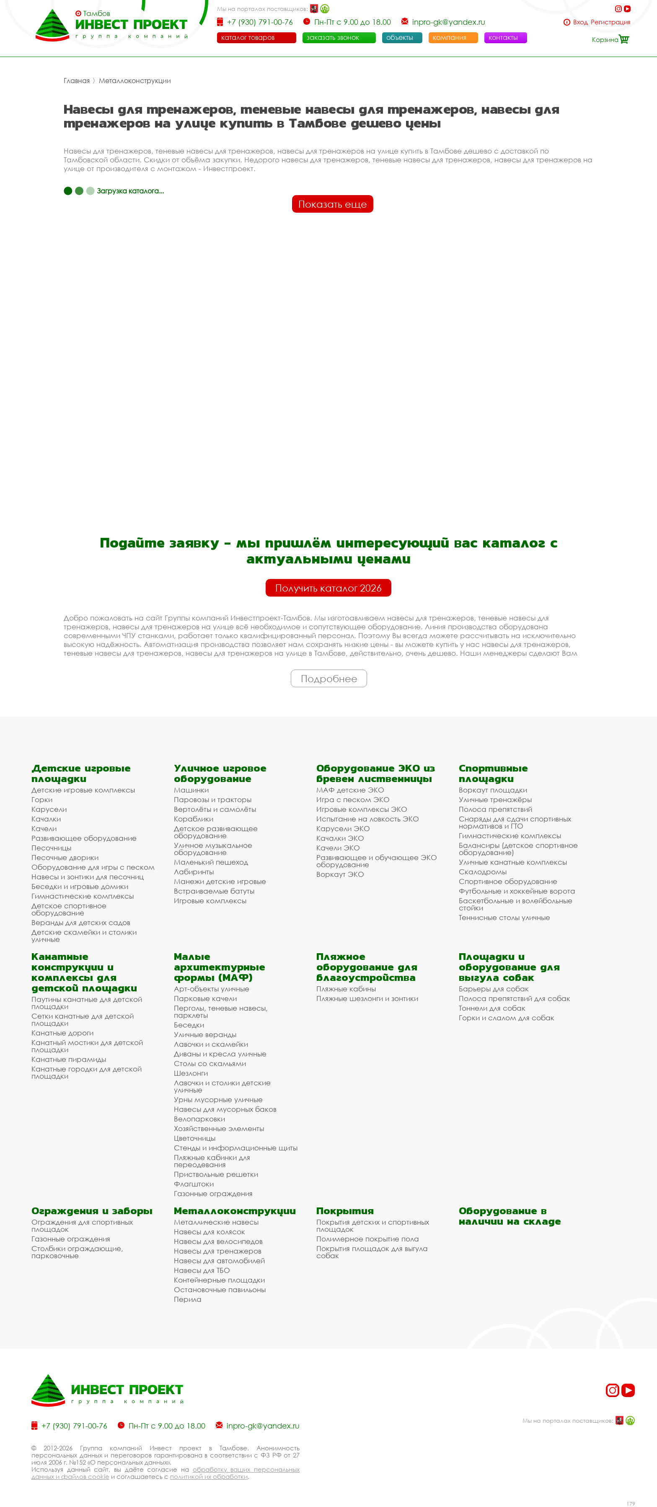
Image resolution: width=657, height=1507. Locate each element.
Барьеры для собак (494, 988)
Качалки (46, 818)
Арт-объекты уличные (211, 988)
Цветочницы (194, 1138)
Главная (77, 80)
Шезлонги (191, 1073)
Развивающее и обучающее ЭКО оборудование (376, 861)
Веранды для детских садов (80, 922)
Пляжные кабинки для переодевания (212, 1161)
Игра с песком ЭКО (353, 799)
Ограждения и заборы (92, 1210)
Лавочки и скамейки (211, 1044)
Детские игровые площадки (81, 773)
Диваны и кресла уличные (220, 1053)
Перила (188, 1299)
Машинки (191, 789)
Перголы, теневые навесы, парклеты (221, 1011)
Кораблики (193, 818)
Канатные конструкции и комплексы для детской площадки (84, 972)
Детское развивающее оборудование (216, 832)
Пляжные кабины (346, 988)
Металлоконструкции (135, 80)
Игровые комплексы (210, 900)
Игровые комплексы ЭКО (361, 809)
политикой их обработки (209, 1476)
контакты (503, 37)
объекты (399, 37)
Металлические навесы (216, 1221)
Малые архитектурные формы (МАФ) (219, 967)
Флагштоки (194, 1183)
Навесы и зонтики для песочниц (87, 876)
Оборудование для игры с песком (93, 867)
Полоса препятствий (495, 809)
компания (449, 37)
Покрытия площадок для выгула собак (372, 1252)
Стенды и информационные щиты (235, 1147)
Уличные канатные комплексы (513, 862)
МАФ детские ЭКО (350, 789)
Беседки (189, 1024)
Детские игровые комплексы (83, 789)
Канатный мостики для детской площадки (87, 1046)
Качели (44, 828)
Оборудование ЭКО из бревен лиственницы (375, 773)
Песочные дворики (64, 857)
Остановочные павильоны (220, 1289)
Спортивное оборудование (508, 881)
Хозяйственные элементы (219, 1128)
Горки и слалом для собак (506, 1017)
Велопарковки (199, 1118)
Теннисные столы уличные (504, 917)
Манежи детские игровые (220, 881)
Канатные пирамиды (68, 1059)
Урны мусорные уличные (218, 1099)
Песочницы (51, 847)
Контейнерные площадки (219, 1279)
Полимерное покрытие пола (367, 1238)
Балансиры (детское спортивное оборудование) (518, 849)
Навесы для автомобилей (219, 1260)
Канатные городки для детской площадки (86, 1072)
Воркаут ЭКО (340, 874)
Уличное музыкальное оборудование (213, 849)
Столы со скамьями (210, 1063)
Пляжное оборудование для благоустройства (366, 967)
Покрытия (345, 1210)
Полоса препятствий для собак (514, 998)
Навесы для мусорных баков (225, 1109)
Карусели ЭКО (343, 828)
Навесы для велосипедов (218, 1241)
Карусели (49, 809)
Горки (41, 799)
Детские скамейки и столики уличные (84, 935)
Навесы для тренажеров (217, 1250)
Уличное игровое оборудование (220, 773)
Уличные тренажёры (495, 799)
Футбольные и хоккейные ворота (517, 890)
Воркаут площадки (493, 789)
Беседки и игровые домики (79, 886)
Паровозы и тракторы (212, 799)
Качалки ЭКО (340, 838)
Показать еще (332, 204)
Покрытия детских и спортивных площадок (372, 1225)
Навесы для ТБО (202, 1270)
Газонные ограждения (213, 1193)
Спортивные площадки (493, 773)
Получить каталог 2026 (328, 588)
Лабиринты (194, 871)
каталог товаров (247, 37)
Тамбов (96, 13)
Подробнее (329, 678)
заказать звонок (333, 37)
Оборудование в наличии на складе (510, 1215)
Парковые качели (205, 998)
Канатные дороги (62, 1032)
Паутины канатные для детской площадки (86, 1003)
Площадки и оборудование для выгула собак (509, 967)
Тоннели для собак (492, 1008)
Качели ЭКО (338, 847)
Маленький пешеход (211, 862)
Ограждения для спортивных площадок (82, 1225)
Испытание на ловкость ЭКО (367, 818)
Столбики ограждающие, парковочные (77, 1252)
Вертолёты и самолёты (215, 809)
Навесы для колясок (209, 1231)
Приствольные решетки (216, 1174)
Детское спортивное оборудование (68, 909)
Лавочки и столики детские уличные (222, 1086)
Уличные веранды (205, 1034)
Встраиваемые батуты (214, 890)
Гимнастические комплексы (82, 896)
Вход (580, 22)
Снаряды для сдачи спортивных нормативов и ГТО (515, 822)
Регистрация (611, 22)
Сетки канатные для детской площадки (82, 1019)
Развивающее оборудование (84, 838)
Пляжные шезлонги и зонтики (367, 998)
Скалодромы (483, 871)
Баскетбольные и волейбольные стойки (515, 904)
